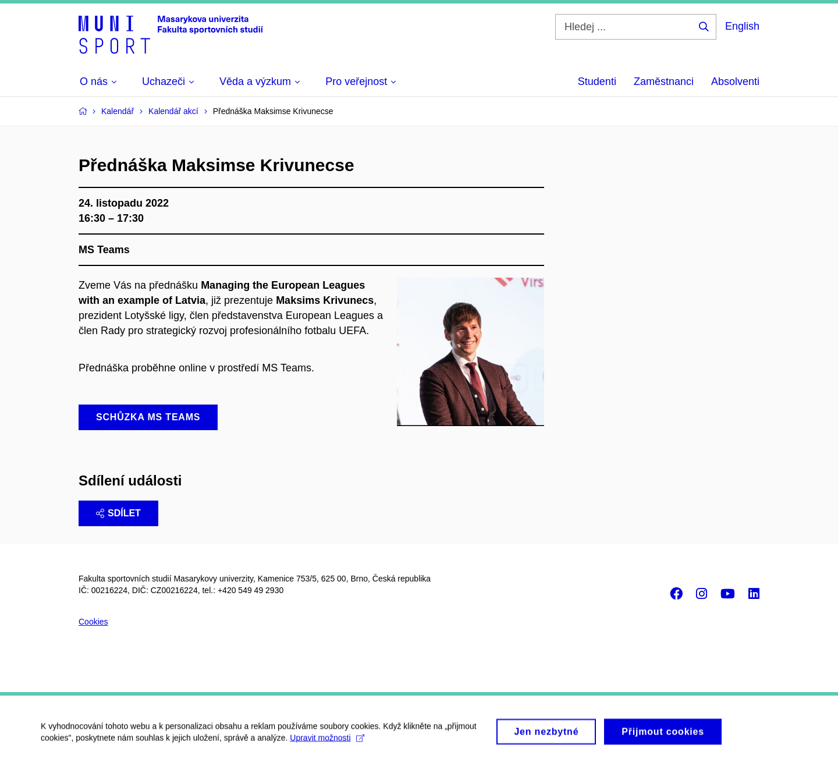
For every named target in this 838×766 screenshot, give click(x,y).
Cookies (93, 621)
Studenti (597, 81)
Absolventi (735, 81)
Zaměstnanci (664, 81)
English (742, 26)
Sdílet (118, 513)
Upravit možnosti (327, 741)
